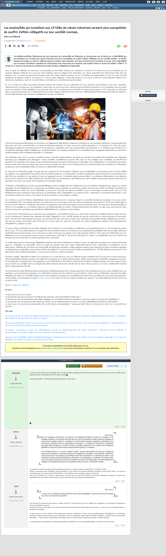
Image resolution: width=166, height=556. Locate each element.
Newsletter (70, 2)
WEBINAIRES (55, 8)
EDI (70, 5)
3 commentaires (40, 41)
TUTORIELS (41, 8)
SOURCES (89, 8)
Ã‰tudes (89, 2)
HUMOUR (115, 8)
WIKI (103, 8)
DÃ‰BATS (97, 8)
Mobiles (100, 5)
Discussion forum (148, 95)
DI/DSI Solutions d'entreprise (21, 5)
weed (16, 486)
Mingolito (16, 373)
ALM (43, 5)
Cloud (34, 5)
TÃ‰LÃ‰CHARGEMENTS (76, 8)
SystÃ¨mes (108, 5)
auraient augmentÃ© (46, 278)
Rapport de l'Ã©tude (20, 285)
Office (94, 5)
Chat (61, 2)
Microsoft (50, 5)
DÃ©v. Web (63, 5)
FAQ (47, 2)
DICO (109, 8)
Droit (98, 2)
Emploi (80, 2)
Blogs (53, 2)
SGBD (88, 5)
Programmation (79, 5)
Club (105, 2)
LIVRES (64, 8)
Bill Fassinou (27, 41)
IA (38, 5)
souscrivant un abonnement (52, 348)
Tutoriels (39, 2)
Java (56, 5)
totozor (16, 432)
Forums (29, 2)
